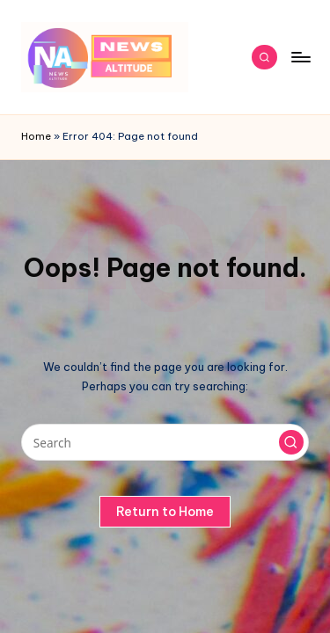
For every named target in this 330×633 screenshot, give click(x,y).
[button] (291, 442)
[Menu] (300, 57)
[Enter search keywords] (165, 442)
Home (36, 136)
